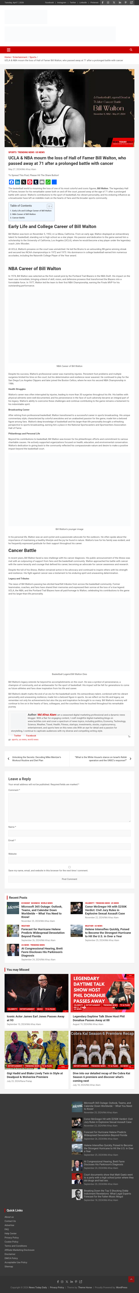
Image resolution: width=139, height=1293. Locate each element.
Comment (14, 790)
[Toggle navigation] (9, 49)
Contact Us (10, 1221)
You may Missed (18, 970)
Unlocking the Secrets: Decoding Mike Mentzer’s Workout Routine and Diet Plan (36, 759)
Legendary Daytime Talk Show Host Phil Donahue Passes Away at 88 (99, 1018)
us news (23, 739)
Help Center (10, 1233)
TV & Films (50, 1009)
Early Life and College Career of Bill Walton (31, 210)
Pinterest (94, 2)
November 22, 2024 (94, 917)
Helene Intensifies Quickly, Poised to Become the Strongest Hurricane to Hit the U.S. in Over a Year (108, 932)
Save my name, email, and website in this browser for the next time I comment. (48, 870)
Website (12, 854)
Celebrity (90, 903)
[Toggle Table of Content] (48, 206)
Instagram (61, 2)
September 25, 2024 (94, 940)
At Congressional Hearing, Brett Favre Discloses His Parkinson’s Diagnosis (42, 952)
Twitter (73, 2)
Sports (12, 152)
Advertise (9, 1225)
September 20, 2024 (93, 1184)
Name (12, 827)
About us (9, 1217)
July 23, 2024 (13, 1081)
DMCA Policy (11, 1258)
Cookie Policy (11, 1241)
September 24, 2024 (30, 959)
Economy (25, 903)
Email (12, 840)
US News (40, 152)
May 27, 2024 (14, 169)
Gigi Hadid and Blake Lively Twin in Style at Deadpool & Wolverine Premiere (35, 1075)
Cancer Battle (18, 217)
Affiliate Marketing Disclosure (20, 1250)
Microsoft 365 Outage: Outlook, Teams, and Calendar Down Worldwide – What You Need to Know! (41, 912)
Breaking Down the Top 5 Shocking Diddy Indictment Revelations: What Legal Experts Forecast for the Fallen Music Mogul (107, 1193)
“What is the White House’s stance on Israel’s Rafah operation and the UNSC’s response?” (101, 759)
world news (33, 739)
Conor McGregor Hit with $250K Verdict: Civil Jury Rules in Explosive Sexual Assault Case (106, 910)
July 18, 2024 (79, 1085)
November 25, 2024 (30, 921)
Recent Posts (18, 897)
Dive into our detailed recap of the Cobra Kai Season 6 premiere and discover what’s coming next (101, 1077)
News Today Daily (38, 1287)
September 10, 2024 (16, 1024)
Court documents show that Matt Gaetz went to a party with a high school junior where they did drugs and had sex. (109, 1177)
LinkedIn (83, 2)
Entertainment (27, 1009)
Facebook (49, 2)
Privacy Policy (12, 1237)
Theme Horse (85, 1287)
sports (15, 739)
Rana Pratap (26, 1081)
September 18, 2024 (93, 1200)
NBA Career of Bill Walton (24, 214)
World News (47, 903)
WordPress (121, 1287)
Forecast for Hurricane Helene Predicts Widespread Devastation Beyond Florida (43, 932)
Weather (25, 926)
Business (35, 903)
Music (40, 1009)
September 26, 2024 (30, 940)
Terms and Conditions (16, 1246)
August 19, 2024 (80, 1024)
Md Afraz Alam (29, 169)
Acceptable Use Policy (16, 1262)
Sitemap (9, 1266)
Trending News (26, 152)
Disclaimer (10, 1254)
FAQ (7, 1229)
